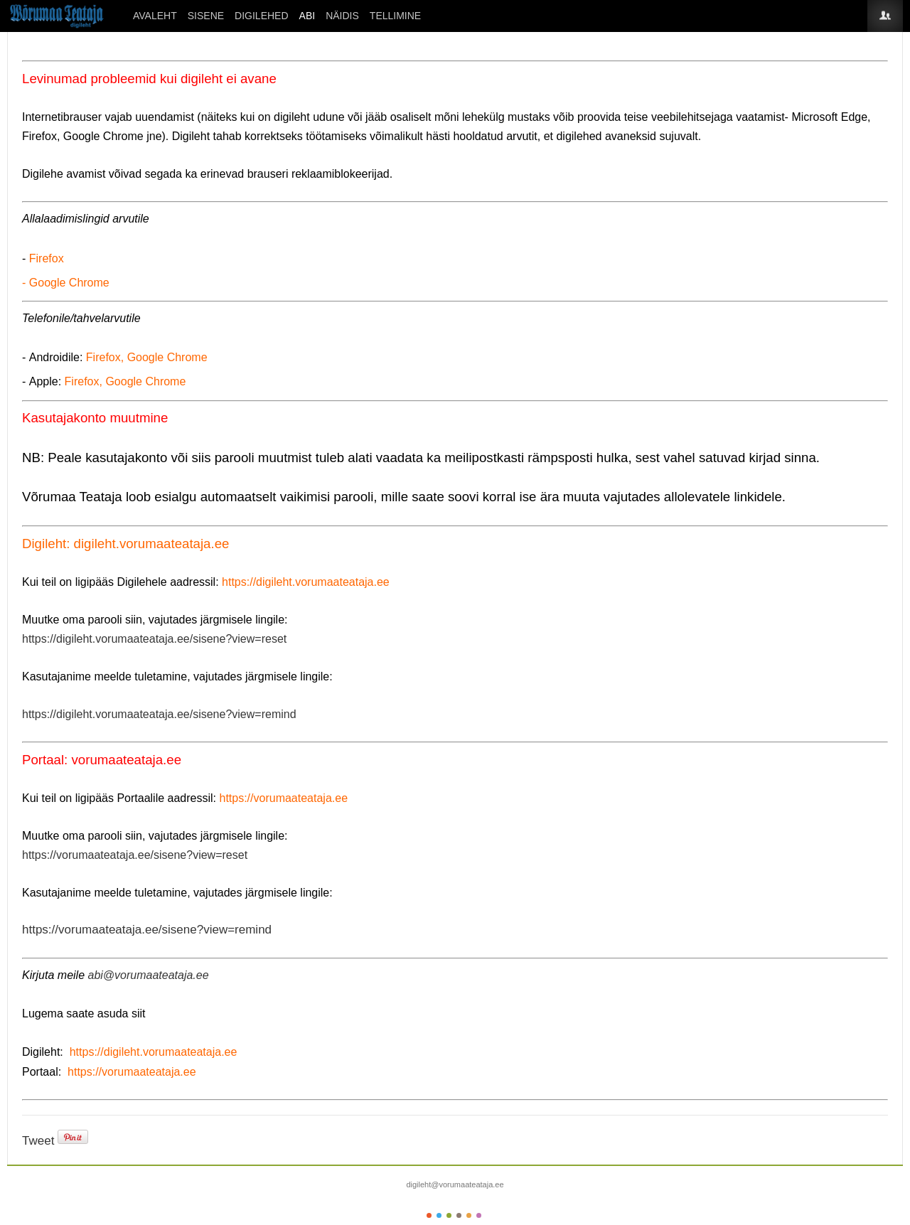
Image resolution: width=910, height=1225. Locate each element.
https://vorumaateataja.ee (283, 798)
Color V (468, 1215)
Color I (429, 1215)
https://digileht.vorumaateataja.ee (306, 582)
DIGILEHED (261, 15)
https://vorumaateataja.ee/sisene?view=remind (147, 929)
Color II (439, 1215)
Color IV (458, 1215)
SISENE (206, 15)
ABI (307, 15)
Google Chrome (69, 283)
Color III (448, 1215)
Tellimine (395, 15)
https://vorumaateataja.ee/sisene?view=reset (134, 855)
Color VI (478, 1215)
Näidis (342, 15)
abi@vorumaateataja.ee (147, 975)
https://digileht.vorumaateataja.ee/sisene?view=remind (159, 714)
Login (885, 16)
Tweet (38, 1141)
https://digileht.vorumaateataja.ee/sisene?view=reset (154, 639)
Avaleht (155, 15)
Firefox (46, 258)
